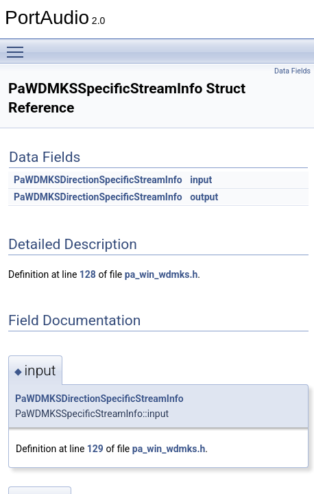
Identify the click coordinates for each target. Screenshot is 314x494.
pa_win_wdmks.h (161, 274)
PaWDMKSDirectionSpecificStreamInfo (98, 179)
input (201, 179)
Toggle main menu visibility (18, 46)
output (204, 196)
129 (95, 448)
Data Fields (292, 71)
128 (88, 274)
